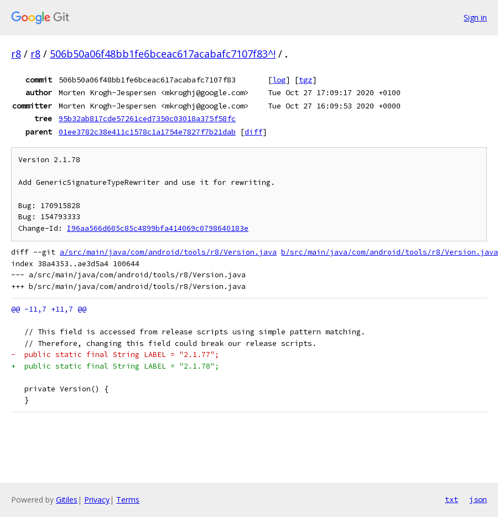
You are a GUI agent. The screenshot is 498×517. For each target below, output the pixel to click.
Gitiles (66, 499)
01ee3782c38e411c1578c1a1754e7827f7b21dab (147, 132)
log (279, 80)
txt (451, 499)
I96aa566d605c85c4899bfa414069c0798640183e (157, 228)
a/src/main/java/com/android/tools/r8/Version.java (168, 252)
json (478, 499)
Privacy (97, 499)
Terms (127, 499)
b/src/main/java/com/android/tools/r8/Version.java (389, 252)
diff (253, 132)
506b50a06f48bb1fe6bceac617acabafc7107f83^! (163, 53)
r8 (16, 53)
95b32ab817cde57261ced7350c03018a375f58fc (147, 118)
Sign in (475, 17)
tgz (305, 80)
